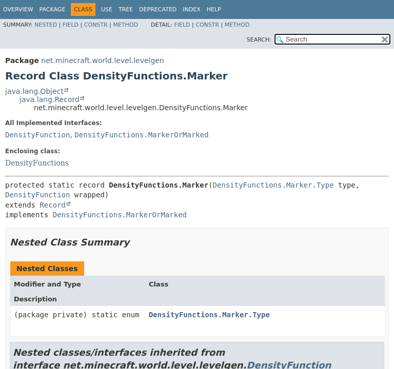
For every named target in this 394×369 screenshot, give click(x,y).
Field (70, 25)
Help (214, 9)
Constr (96, 25)
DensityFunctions (37, 163)
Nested (45, 25)
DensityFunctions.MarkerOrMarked (141, 135)
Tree (126, 9)
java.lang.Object (34, 91)
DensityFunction (37, 135)
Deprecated (157, 9)
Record (53, 205)
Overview (18, 9)
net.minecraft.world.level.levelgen (102, 60)
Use (106, 9)
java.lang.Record (49, 99)
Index (191, 9)
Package (53, 9)
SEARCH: (259, 39)
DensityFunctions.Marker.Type (273, 185)
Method (125, 25)
